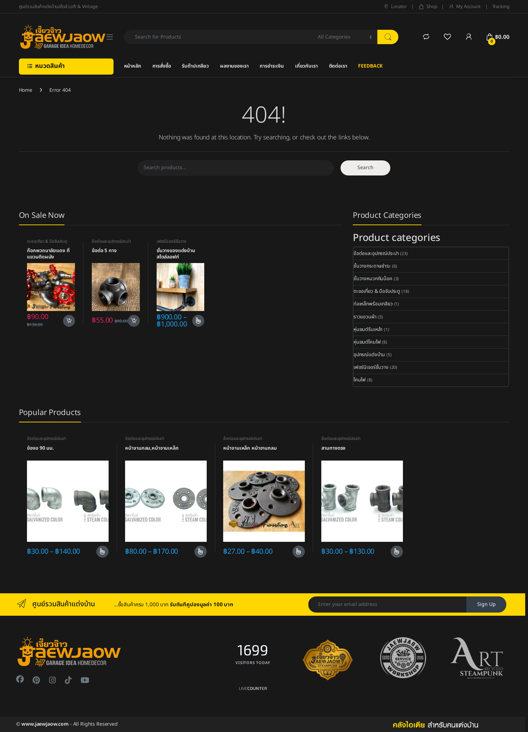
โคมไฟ (360, 380)
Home (25, 90)
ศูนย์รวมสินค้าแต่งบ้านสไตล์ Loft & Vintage (58, 6)
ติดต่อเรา (338, 66)
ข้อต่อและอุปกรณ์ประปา (111, 241)
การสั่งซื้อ (161, 66)
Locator (395, 6)
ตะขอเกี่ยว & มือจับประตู (47, 241)
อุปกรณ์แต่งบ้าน (369, 354)
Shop (427, 6)
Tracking (500, 6)
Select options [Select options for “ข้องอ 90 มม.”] (102, 552)
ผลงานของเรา (234, 66)
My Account (464, 6)
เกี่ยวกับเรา (306, 66)
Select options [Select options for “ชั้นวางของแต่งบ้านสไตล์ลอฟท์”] (198, 321)
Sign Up (486, 604)
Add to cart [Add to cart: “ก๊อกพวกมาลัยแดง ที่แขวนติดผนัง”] (69, 321)
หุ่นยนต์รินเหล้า (368, 329)
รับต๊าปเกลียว (195, 66)
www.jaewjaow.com (45, 724)
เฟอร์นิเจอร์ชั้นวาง (171, 241)
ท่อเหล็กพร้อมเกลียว (373, 304)
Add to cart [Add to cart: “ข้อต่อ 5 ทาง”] (134, 321)
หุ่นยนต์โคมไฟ (367, 342)
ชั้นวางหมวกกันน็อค (373, 278)
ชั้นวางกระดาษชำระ (372, 266)
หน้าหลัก (132, 66)
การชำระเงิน (272, 66)
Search (365, 167)
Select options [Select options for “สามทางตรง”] (397, 552)
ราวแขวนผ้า (365, 316)
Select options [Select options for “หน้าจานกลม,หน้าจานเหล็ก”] (200, 552)
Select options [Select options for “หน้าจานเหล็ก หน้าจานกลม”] (299, 552)
